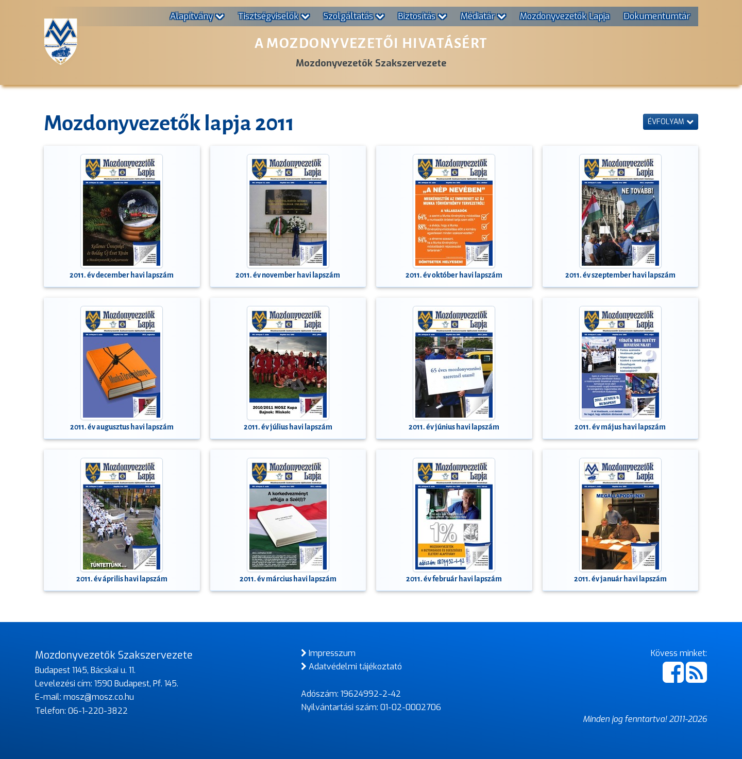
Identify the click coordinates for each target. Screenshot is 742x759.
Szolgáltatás (354, 16)
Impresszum (328, 653)
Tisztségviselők (274, 16)
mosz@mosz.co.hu (98, 697)
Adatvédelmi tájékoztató (351, 666)
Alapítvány (197, 16)
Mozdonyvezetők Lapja (565, 16)
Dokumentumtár (656, 16)
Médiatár (483, 16)
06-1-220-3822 (98, 710)
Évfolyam (671, 122)
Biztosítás (422, 16)
